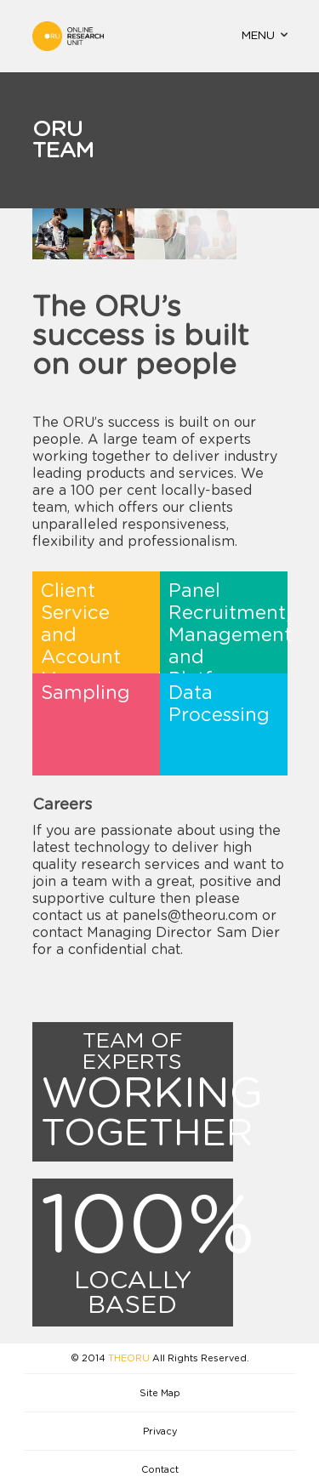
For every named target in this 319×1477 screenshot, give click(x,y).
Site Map (160, 1393)
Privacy (160, 1431)
